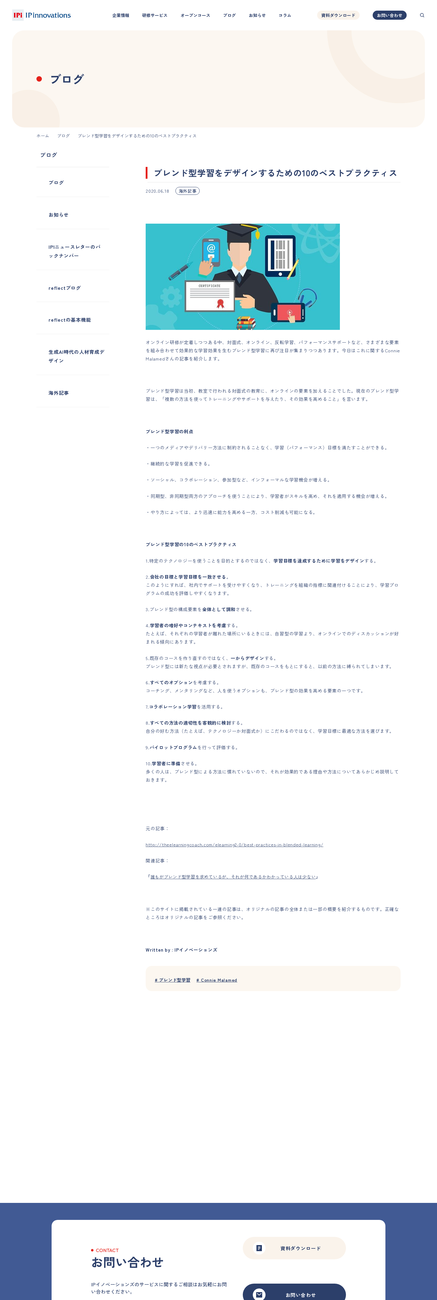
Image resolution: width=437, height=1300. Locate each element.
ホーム (42, 136)
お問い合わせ (389, 15)
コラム (285, 15)
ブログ (229, 15)
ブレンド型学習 (174, 980)
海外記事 (59, 392)
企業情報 (120, 15)
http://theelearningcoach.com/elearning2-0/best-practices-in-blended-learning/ (237, 844)
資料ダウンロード (338, 15)
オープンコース (195, 15)
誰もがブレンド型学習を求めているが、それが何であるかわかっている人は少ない (239, 876)
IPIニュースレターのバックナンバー (75, 251)
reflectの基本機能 (70, 319)
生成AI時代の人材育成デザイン (77, 356)
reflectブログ (65, 287)
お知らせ (257, 15)
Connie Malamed (220, 980)
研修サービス (155, 15)
